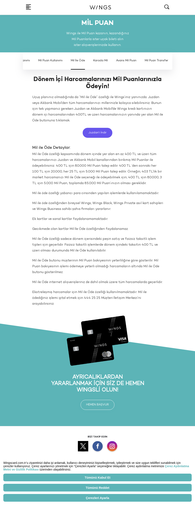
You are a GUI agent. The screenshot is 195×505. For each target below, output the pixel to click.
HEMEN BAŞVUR (97, 404)
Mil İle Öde (78, 60)
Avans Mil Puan (126, 60)
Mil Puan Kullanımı (50, 60)
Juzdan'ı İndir (97, 132)
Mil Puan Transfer (156, 60)
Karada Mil (100, 60)
